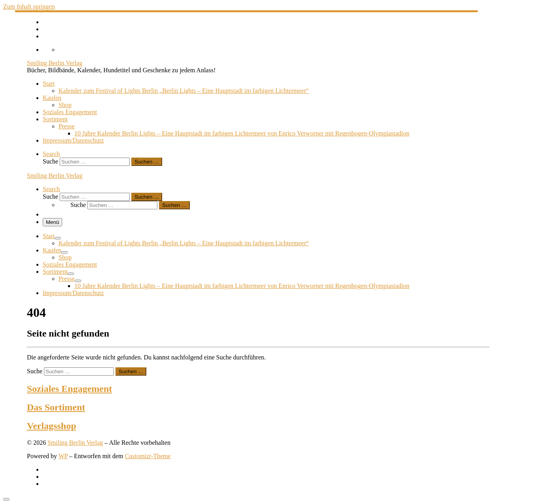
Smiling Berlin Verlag (75, 442)
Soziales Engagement (69, 389)
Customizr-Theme (148, 456)
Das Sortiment (56, 407)
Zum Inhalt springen (29, 6)
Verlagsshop (51, 426)
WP (63, 456)
